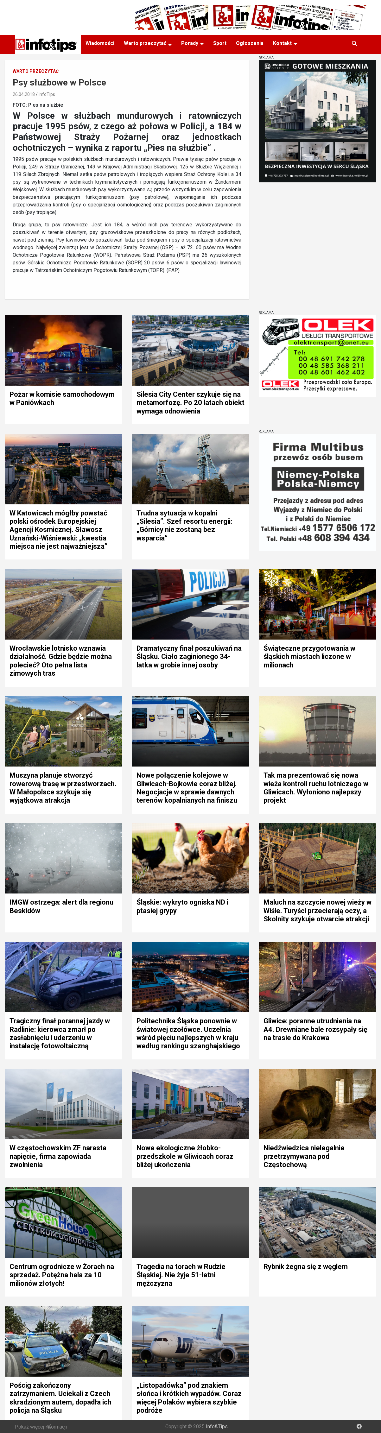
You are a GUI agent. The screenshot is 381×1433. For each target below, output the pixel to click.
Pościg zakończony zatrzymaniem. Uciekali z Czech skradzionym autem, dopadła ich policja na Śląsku (60, 1397)
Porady (189, 43)
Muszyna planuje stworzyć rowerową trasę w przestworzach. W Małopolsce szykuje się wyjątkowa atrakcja (63, 787)
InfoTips (47, 94)
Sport (219, 43)
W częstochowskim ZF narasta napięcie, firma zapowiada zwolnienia (58, 1156)
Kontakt (282, 43)
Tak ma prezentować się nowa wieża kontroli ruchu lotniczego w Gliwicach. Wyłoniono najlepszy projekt (316, 787)
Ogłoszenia (250, 43)
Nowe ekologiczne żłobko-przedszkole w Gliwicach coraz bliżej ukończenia (185, 1156)
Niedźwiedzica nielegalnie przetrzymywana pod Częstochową (304, 1156)
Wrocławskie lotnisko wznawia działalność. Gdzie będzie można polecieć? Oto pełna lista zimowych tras (61, 660)
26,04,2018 (24, 94)
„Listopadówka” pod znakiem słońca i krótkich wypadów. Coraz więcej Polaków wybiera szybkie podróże (189, 1397)
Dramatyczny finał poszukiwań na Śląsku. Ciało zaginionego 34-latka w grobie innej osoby (189, 656)
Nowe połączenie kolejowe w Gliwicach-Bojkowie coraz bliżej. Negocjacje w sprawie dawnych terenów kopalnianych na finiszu (187, 787)
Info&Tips (217, 1427)
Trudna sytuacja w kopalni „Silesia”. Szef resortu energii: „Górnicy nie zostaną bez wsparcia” (184, 525)
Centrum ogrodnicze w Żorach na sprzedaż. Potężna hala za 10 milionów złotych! (62, 1275)
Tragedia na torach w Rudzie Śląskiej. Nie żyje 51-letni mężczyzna (181, 1275)
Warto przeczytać (145, 43)
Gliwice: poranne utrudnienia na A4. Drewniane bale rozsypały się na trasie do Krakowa (315, 1029)
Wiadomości (100, 43)
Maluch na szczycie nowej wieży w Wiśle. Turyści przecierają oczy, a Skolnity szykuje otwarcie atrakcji (317, 910)
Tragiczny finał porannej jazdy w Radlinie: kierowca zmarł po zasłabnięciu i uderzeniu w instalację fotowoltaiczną (60, 1033)
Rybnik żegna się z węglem (306, 1267)
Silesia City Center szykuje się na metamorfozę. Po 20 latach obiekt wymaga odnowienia (190, 402)
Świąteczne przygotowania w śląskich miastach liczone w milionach (309, 656)
